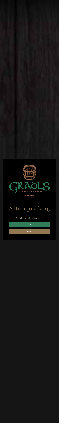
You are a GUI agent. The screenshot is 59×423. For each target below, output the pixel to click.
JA (29, 224)
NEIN (29, 232)
